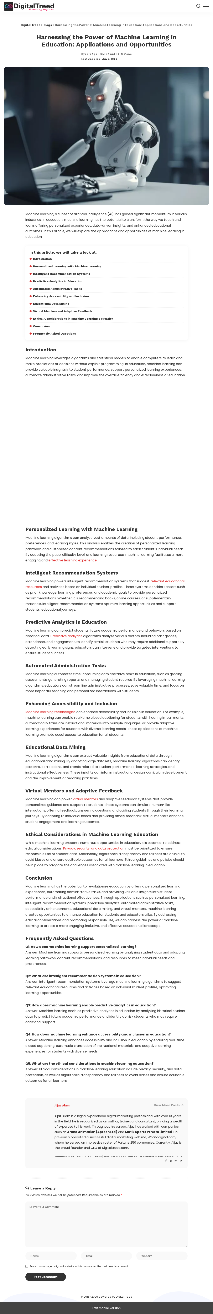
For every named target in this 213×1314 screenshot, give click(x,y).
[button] (206, 6)
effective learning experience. (72, 560)
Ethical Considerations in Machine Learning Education (73, 318)
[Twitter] (170, 1161)
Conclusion (41, 326)
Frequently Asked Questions (54, 333)
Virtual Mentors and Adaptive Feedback (62, 311)
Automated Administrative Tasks (57, 288)
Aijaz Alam (61, 1105)
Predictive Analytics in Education (57, 281)
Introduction (42, 258)
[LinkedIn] (180, 1161)
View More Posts (168, 1105)
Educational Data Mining (51, 303)
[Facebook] (165, 1161)
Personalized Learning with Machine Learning (67, 266)
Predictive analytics (66, 636)
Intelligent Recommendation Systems (61, 273)
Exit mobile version (106, 1308)
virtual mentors (85, 799)
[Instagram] (175, 1161)
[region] (106, 452)
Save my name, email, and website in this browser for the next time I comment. (79, 1266)
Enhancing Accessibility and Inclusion (61, 296)
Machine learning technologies (50, 712)
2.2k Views (125, 54)
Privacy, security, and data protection (93, 848)
